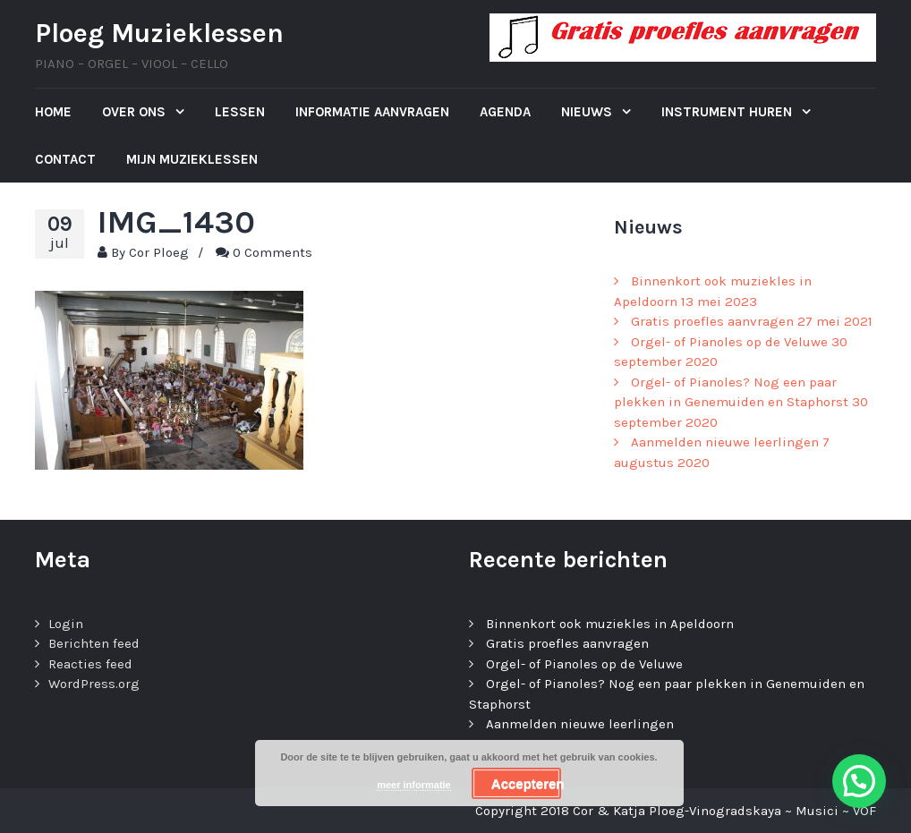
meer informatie (414, 784)
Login (65, 624)
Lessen (240, 112)
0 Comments (272, 252)
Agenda (505, 112)
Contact (65, 159)
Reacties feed (90, 664)
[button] (859, 781)
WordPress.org (94, 684)
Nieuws (588, 112)
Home (53, 112)
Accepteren (526, 783)
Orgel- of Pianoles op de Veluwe (729, 342)
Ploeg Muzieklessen (159, 33)
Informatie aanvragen (372, 112)
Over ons (135, 112)
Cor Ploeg (159, 252)
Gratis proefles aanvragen (712, 321)
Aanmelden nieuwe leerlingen (725, 442)
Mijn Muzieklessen (192, 159)
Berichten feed (94, 643)
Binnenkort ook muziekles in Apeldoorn (610, 624)
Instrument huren (728, 112)
